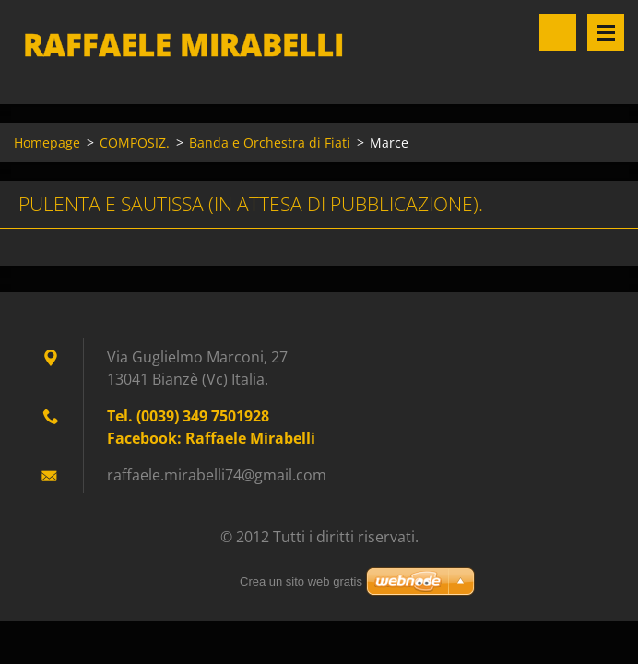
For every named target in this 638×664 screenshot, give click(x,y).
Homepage (47, 142)
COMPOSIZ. (135, 142)
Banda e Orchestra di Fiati (269, 142)
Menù (605, 32)
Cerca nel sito (557, 32)
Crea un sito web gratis (301, 581)
